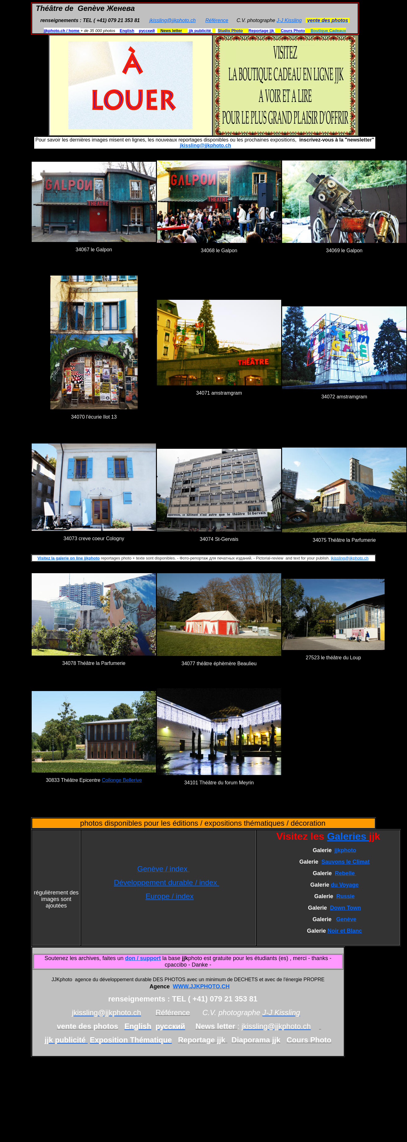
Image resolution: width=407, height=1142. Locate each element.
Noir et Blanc (344, 931)
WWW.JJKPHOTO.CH (201, 986)
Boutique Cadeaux (328, 30)
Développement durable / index (166, 882)
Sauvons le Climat (345, 862)
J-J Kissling (289, 20)
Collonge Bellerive (122, 780)
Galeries (348, 836)
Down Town (345, 908)
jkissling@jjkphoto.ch (172, 20)
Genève (346, 919)
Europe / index (169, 896)
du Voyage (345, 885)
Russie (345, 896)
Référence (216, 20)
